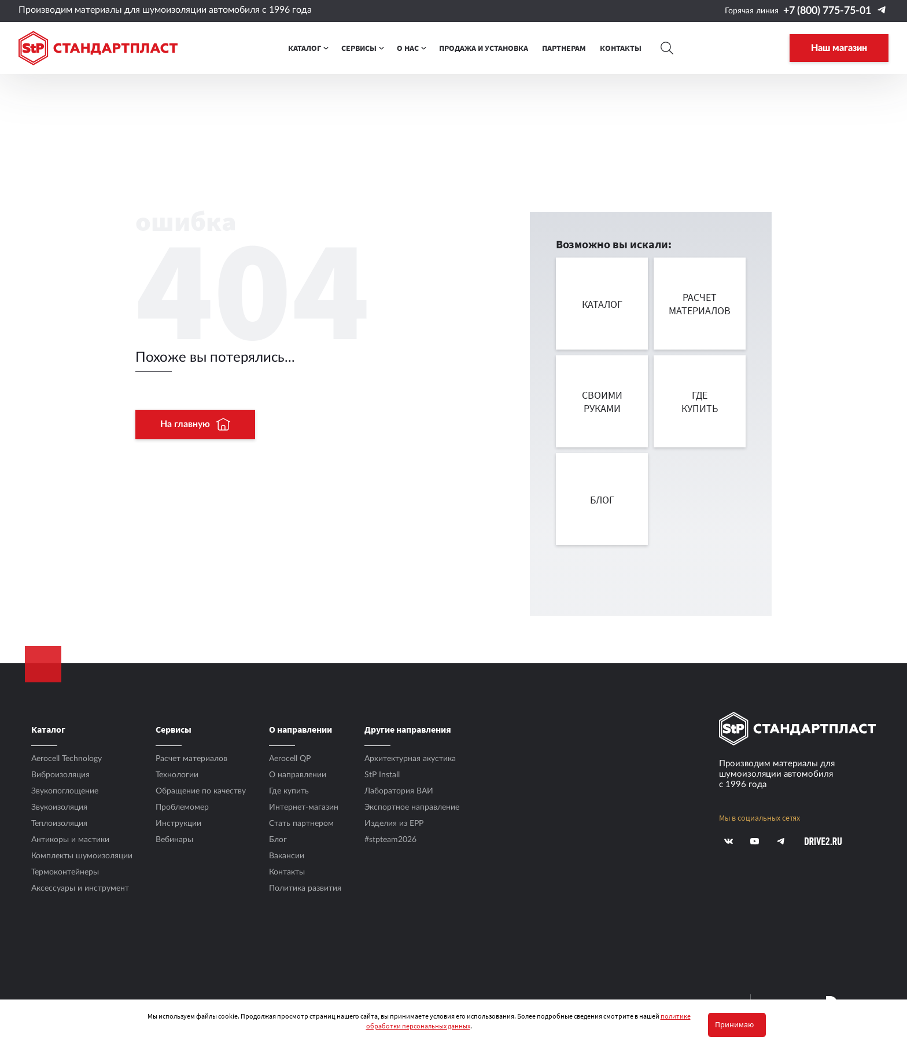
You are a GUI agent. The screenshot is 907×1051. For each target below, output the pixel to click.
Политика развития (305, 888)
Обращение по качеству (201, 791)
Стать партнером (301, 824)
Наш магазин (839, 48)
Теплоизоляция (59, 824)
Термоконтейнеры (65, 872)
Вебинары (174, 840)
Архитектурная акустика (410, 759)
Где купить (289, 791)
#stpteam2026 (390, 840)
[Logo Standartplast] (98, 48)
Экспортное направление (411, 807)
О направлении (297, 775)
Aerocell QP (290, 759)
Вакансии (286, 856)
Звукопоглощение (64, 791)
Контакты (287, 872)
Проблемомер (182, 807)
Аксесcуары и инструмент (80, 888)
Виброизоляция (60, 775)
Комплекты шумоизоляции (81, 856)
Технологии (177, 775)
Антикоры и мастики (70, 840)
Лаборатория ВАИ (398, 791)
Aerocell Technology (66, 759)
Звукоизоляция (59, 807)
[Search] (667, 48)
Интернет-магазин (303, 807)
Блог (278, 840)
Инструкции (178, 824)
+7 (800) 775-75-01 (827, 11)
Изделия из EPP (393, 824)
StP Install (382, 775)
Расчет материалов (191, 759)
